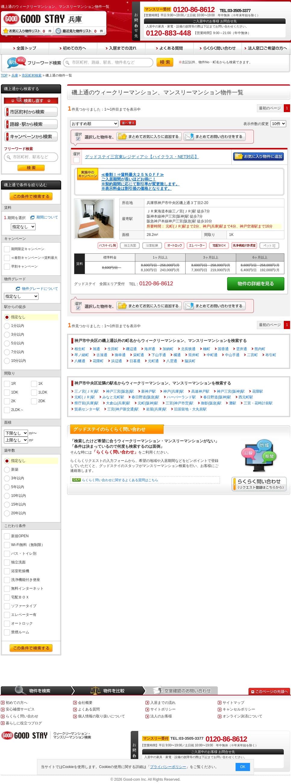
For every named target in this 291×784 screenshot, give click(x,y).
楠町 (206, 349)
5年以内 (17, 487)
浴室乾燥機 (20, 570)
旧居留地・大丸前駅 (190, 409)
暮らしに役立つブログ (24, 723)
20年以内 (18, 513)
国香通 (223, 349)
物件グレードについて (40, 289)
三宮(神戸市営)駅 (179, 403)
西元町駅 (246, 397)
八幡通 (79, 361)
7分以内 (17, 352)
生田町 (113, 349)
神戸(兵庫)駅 (173, 391)
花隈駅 (257, 391)
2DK (41, 400)
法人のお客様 (161, 716)
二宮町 (252, 355)
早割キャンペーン (24, 265)
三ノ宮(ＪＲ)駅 (86, 391)
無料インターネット (27, 588)
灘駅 (232, 403)
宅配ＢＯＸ (20, 596)
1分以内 (17, 326)
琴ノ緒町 (81, 355)
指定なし (18, 317)
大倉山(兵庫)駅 (118, 403)
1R (13, 383)
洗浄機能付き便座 (25, 579)
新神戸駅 (148, 391)
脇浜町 (190, 361)
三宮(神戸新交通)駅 (123, 409)
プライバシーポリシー (168, 767)
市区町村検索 (32, 75)
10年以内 (18, 496)
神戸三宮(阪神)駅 (231, 391)
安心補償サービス (20, 709)
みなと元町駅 (113, 397)
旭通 (96, 349)
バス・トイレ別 (23, 553)
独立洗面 (18, 561)
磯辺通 (131, 349)
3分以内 (17, 334)
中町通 (212, 355)
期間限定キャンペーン (27, 248)
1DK (14, 391)
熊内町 (260, 349)
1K (40, 383)
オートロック (22, 623)
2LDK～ (17, 409)
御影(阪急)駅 (211, 403)
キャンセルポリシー (239, 709)
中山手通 (232, 355)
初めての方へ (16, 703)
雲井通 (241, 349)
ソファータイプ (23, 605)
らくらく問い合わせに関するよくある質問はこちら (120, 480)
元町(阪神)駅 (148, 403)
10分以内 (18, 361)
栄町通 (138, 355)
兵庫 (14, 75)
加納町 (168, 349)
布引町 (270, 355)
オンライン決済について (242, 716)
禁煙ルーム (20, 631)
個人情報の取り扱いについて (101, 716)
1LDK (42, 391)
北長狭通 (188, 349)
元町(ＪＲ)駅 (84, 397)
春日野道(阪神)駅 (217, 397)
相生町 (79, 349)
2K (13, 400)
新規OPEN (20, 535)
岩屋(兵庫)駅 (156, 409)
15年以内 (18, 504)
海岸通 (149, 349)
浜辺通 (116, 361)
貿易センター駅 (87, 409)
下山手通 (159, 355)
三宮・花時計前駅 (258, 403)
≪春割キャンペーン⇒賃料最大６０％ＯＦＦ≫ (34, 258)
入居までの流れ (163, 703)
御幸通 (120, 355)
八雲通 (171, 361)
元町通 (153, 361)
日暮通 (135, 361)
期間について (47, 217)
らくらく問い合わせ (22, 716)
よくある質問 (89, 709)
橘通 (177, 355)
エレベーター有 (23, 614)
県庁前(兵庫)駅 (86, 403)
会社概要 (85, 703)
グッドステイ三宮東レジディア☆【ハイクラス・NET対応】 (142, 156)
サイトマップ (233, 703)
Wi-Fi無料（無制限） (28, 544)
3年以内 (17, 478)
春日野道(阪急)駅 (145, 397)
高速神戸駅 (200, 391)
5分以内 (17, 343)
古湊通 (101, 355)
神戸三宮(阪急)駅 (120, 391)
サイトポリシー (163, 709)
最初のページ (270, 108)
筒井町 (193, 355)
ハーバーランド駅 (181, 397)
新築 (14, 469)
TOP (4, 75)
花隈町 (98, 361)
